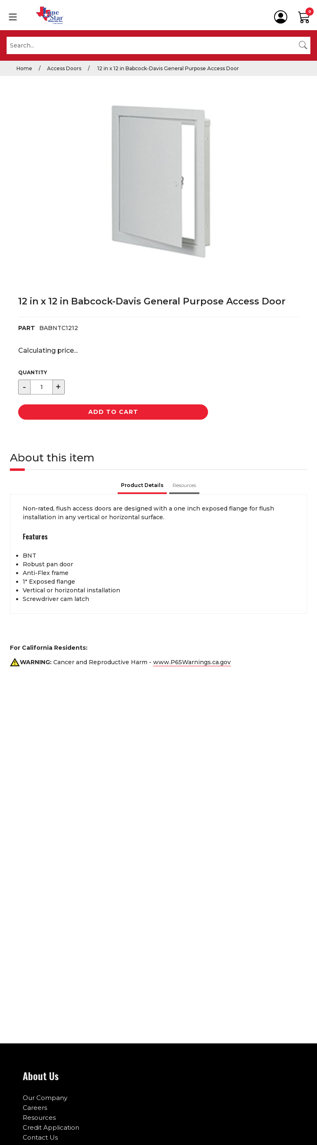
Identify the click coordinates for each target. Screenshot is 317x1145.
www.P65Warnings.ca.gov (192, 662)
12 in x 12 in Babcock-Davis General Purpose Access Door (167, 68)
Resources (39, 1117)
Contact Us (40, 1137)
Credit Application (51, 1127)
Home (24, 68)
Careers (35, 1108)
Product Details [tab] (142, 485)
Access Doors (64, 68)
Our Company (45, 1098)
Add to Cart (113, 412)
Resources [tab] (184, 485)
